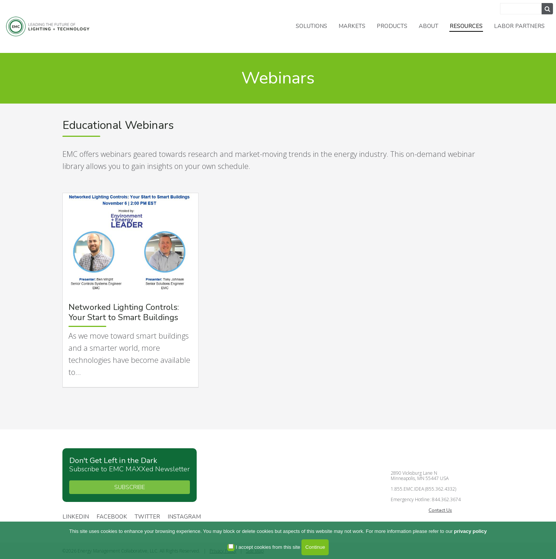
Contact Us (440, 510)
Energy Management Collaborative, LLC (53, 26)
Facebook (111, 517)
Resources (466, 26)
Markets (352, 26)
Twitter (147, 517)
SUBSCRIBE (129, 487)
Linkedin (75, 517)
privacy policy (470, 531)
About (428, 26)
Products (392, 26)
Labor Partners (519, 26)
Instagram (184, 517)
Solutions (311, 26)
